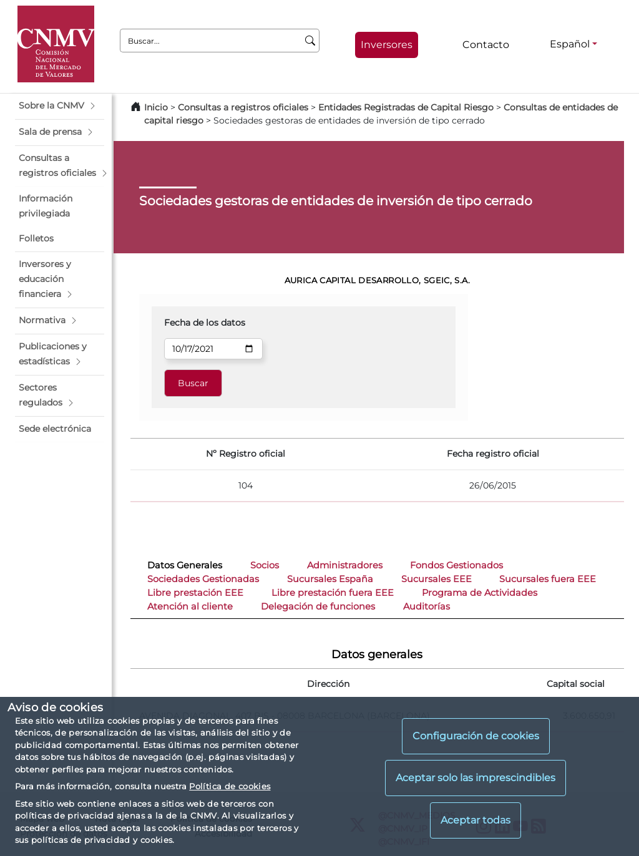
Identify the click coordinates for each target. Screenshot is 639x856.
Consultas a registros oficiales (243, 107)
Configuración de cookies (475, 736)
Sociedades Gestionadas (203, 579)
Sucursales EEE (436, 579)
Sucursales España (330, 579)
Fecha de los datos (204, 322)
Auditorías (426, 606)
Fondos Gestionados (456, 565)
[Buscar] (310, 40)
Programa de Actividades (479, 592)
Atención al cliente (190, 606)
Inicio (156, 107)
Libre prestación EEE (195, 592)
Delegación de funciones (318, 606)
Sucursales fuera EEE (547, 579)
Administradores (345, 565)
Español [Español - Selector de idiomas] (570, 44)
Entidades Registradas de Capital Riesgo (406, 107)
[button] (59, 106)
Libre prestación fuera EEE (332, 592)
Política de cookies (229, 786)
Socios (264, 565)
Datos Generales (184, 565)
